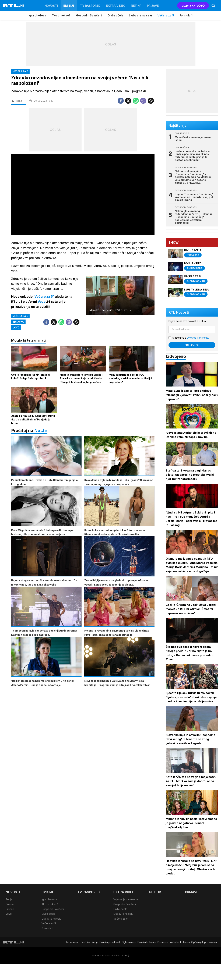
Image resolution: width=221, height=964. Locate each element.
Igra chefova (37, 15)
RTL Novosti (179, 312)
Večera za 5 (165, 15)
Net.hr (40, 430)
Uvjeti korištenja (89, 942)
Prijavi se (191, 345)
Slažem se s (190, 337)
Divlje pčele (115, 15)
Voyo (9, 913)
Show (174, 242)
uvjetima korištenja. (198, 337)
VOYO (16, 327)
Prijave (153, 5)
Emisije (69, 5)
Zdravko (18, 321)
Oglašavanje (129, 942)
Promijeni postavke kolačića (173, 942)
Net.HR (136, 5)
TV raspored (90, 5)
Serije (9, 899)
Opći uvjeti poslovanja (204, 942)
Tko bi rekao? (61, 15)
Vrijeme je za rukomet (126, 899)
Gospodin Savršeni (89, 15)
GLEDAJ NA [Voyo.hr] (193, 5)
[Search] (213, 6)
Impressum (72, 942)
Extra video (115, 5)
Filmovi (10, 904)
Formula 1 (186, 15)
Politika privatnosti (110, 942)
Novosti (51, 5)
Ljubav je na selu (140, 15)
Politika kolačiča (147, 942)
